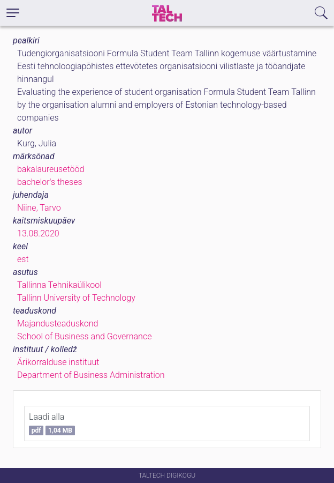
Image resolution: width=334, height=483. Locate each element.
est (23, 259)
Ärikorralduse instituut (58, 362)
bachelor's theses (49, 182)
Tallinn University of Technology (76, 298)
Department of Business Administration (91, 375)
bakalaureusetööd (50, 169)
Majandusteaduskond (57, 323)
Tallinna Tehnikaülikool (59, 285)
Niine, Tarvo (39, 208)
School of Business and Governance (84, 336)
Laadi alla (52, 423)
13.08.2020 (38, 233)
